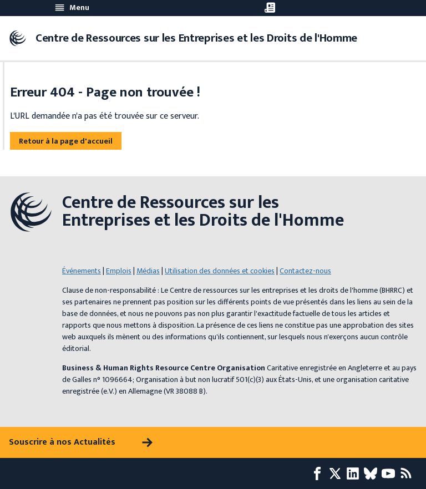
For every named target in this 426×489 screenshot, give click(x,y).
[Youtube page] (390, 473)
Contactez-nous (305, 270)
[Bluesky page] (373, 473)
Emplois (118, 270)
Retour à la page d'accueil (66, 141)
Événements (81, 270)
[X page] (337, 473)
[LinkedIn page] (355, 473)
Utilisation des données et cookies (220, 270)
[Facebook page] (319, 473)
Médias (148, 270)
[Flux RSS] (408, 473)
